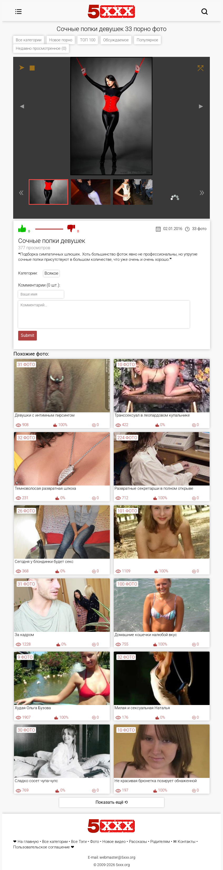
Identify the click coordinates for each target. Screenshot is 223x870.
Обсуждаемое (116, 40)
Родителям (160, 841)
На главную (28, 841)
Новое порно (60, 40)
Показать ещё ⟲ (112, 802)
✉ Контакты (184, 841)
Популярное (147, 40)
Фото (94, 841)
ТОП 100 (87, 40)
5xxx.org (123, 865)
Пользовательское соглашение (41, 847)
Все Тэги (79, 841)
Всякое (51, 273)
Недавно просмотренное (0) (41, 48)
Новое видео (114, 841)
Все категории (28, 40)
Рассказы (138, 841)
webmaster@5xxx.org (117, 857)
